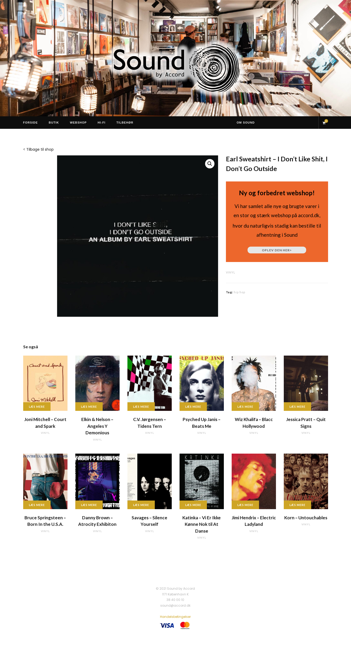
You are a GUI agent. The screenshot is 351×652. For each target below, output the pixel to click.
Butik (54, 122)
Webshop (78, 122)
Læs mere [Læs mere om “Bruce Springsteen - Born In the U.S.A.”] (37, 505)
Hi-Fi (102, 122)
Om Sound (246, 122)
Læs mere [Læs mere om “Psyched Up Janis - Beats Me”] (193, 406)
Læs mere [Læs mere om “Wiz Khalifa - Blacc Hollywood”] (245, 406)
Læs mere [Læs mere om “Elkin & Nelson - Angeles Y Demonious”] (89, 406)
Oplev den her (277, 250)
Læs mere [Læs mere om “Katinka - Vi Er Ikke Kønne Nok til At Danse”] (193, 505)
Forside (30, 122)
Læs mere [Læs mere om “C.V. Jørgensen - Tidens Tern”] (141, 406)
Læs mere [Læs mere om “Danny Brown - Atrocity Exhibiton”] (89, 505)
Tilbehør (124, 122)
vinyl (230, 272)
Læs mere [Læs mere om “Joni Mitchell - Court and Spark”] (37, 406)
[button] (209, 163)
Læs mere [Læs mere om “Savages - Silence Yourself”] (141, 505)
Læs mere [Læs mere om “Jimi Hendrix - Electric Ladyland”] (245, 505)
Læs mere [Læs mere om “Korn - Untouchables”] (298, 505)
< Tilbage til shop (38, 149)
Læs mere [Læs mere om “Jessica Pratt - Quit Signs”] (298, 406)
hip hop (239, 292)
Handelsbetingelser (175, 616)
